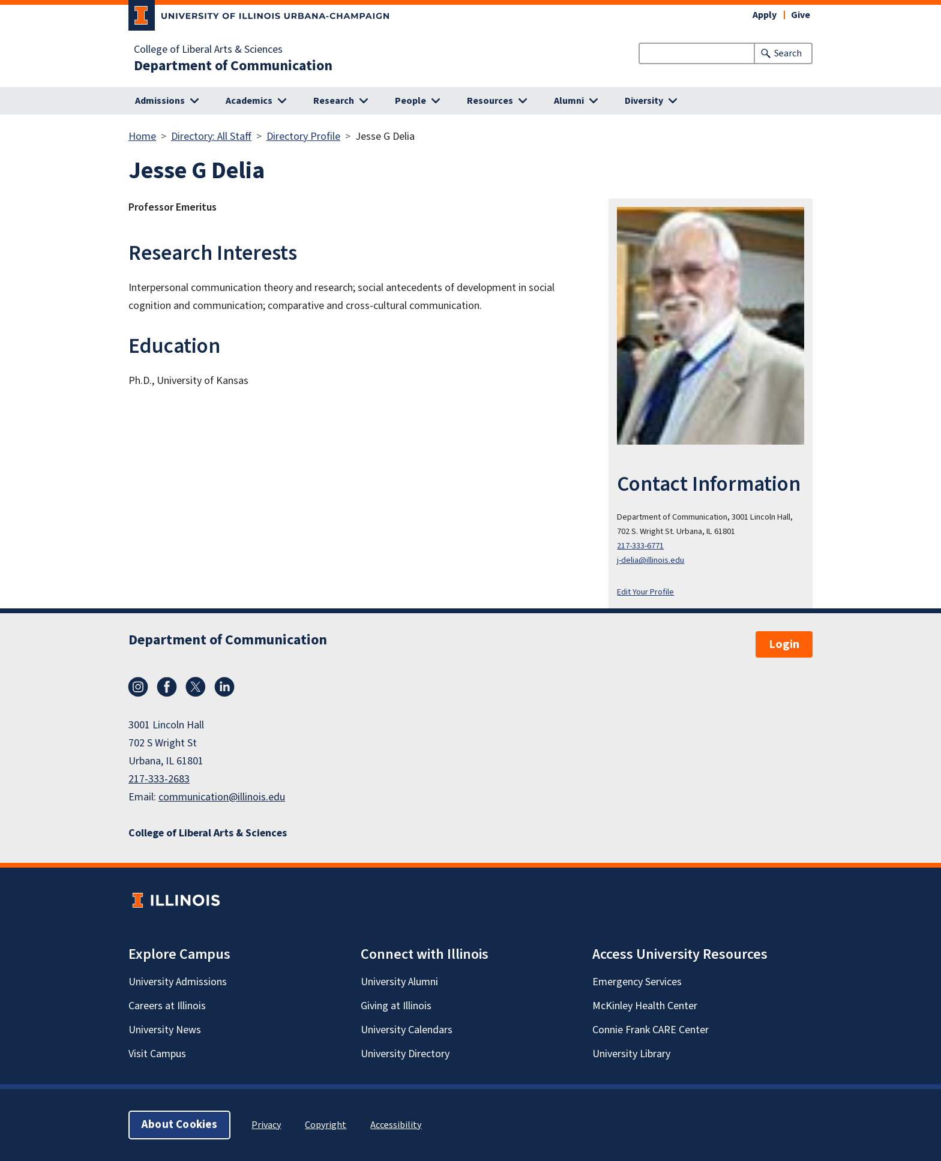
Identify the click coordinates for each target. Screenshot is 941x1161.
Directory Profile (303, 136)
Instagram (138, 687)
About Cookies (179, 1125)
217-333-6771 (640, 545)
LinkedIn (224, 687)
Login (784, 644)
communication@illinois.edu (221, 797)
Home (142, 136)
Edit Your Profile (645, 592)
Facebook (167, 687)
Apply (765, 15)
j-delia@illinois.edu (650, 560)
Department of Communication (233, 66)
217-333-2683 (159, 779)
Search (788, 53)
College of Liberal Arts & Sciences (208, 50)
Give (800, 15)
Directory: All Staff (211, 136)
